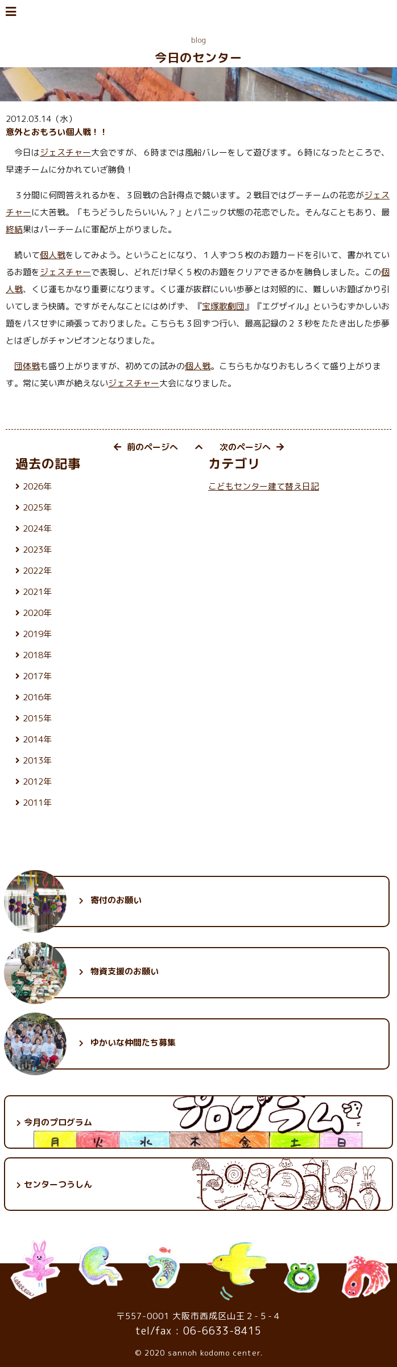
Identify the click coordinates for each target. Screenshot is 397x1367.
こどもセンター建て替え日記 (263, 486)
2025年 (37, 507)
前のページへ (146, 447)
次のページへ (252, 447)
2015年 (37, 718)
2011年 (37, 803)
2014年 (37, 739)
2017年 (37, 676)
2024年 (37, 528)
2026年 (37, 486)
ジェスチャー (65, 152)
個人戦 (52, 255)
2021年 (37, 592)
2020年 (37, 613)
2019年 (37, 634)
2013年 (37, 760)
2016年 (37, 697)
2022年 (37, 571)
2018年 (37, 655)
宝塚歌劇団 (223, 306)
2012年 (37, 781)
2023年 (37, 550)
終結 (14, 229)
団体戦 (27, 366)
